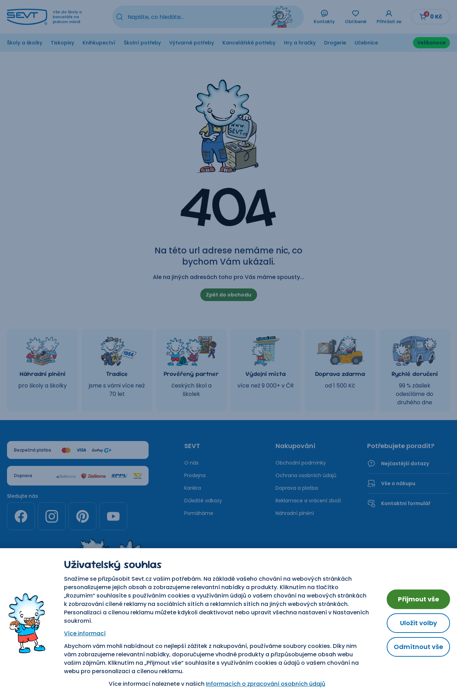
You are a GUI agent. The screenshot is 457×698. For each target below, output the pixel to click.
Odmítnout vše (418, 646)
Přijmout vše (418, 599)
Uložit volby (418, 623)
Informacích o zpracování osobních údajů (265, 684)
